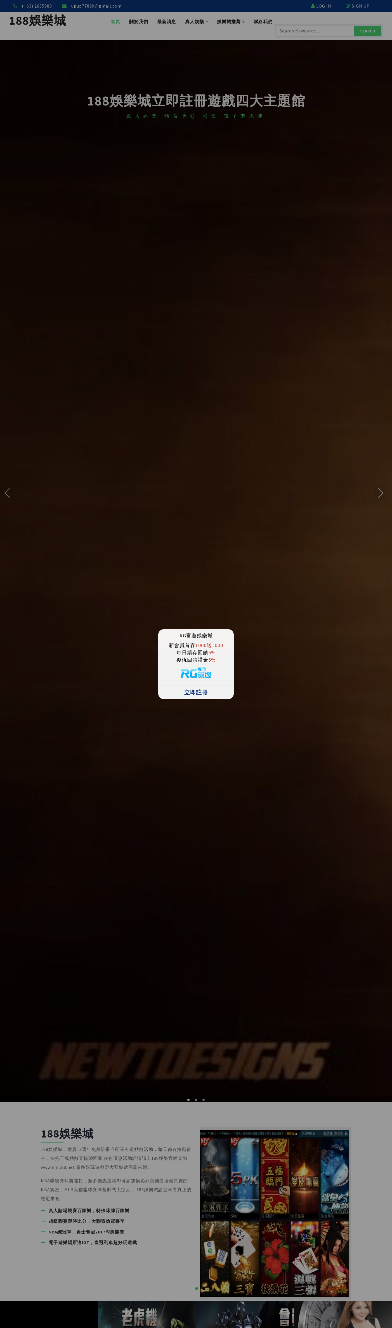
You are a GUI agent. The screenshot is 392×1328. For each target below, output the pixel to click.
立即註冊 (196, 692)
